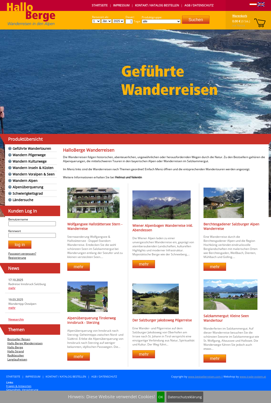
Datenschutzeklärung (185, 397)
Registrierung (17, 258)
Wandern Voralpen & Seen (34, 174)
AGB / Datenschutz (198, 5)
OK (160, 397)
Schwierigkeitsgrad (28, 193)
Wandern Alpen (25, 180)
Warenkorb (239, 16)
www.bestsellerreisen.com (204, 376)
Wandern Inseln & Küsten (33, 167)
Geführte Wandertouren (32, 148)
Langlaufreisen (17, 359)
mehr (11, 288)
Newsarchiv (16, 319)
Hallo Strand (15, 351)
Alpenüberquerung (28, 187)
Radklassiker (15, 355)
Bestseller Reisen (18, 339)
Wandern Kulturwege (30, 161)
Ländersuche (23, 200)
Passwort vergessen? (22, 254)
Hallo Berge (15, 347)
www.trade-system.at (253, 376)
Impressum (121, 5)
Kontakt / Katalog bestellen (157, 5)
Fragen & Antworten (18, 386)
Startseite (100, 5)
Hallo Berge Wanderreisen (25, 343)
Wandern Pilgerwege (29, 155)
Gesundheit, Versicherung (22, 389)
